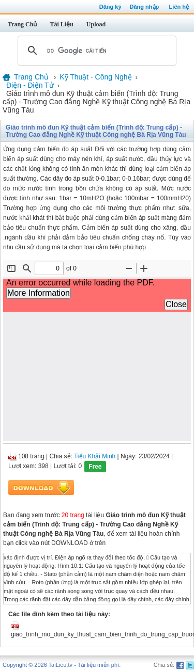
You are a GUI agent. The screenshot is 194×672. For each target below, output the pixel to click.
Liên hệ (179, 7)
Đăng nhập (144, 7)
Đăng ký (110, 7)
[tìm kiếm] (95, 50)
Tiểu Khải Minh (94, 456)
